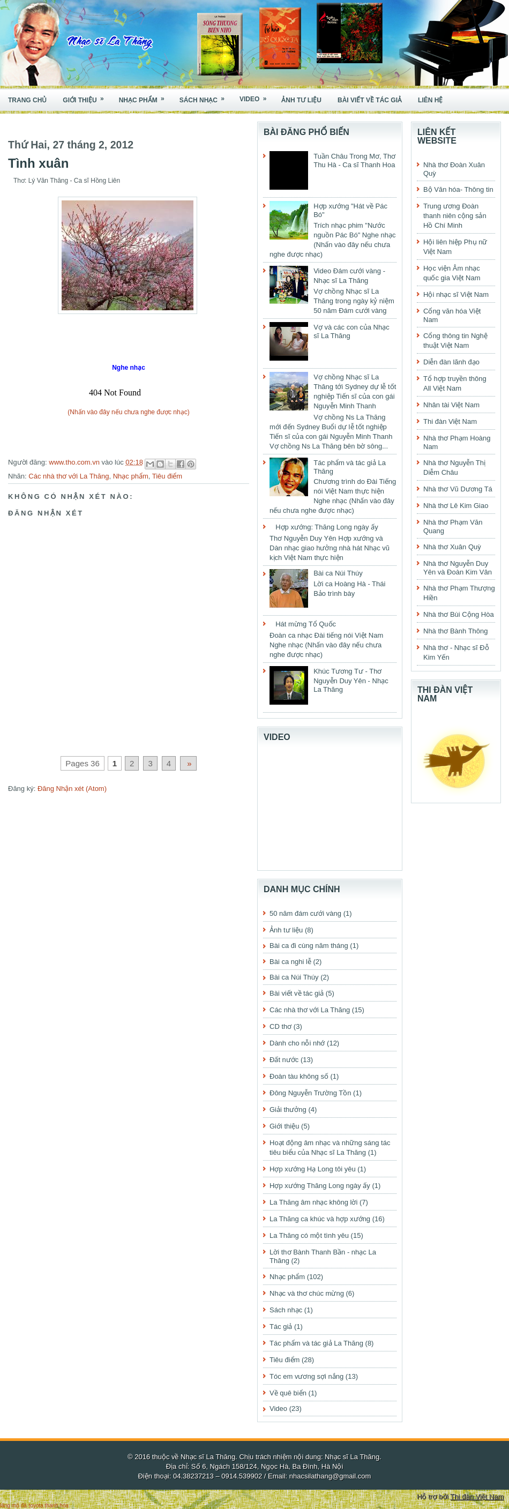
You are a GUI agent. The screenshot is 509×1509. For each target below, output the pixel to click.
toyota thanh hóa (49, 1505)
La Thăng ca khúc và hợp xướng (320, 1219)
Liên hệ (430, 100)
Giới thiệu (86, 96)
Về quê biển (288, 1393)
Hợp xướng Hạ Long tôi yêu (313, 1169)
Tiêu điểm (167, 476)
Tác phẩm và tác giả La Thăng (316, 1343)
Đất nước (284, 1060)
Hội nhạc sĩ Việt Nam (456, 294)
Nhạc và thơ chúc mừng (307, 1293)
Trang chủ (27, 100)
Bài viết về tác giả (370, 100)
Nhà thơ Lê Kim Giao (455, 506)
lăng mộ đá (13, 1505)
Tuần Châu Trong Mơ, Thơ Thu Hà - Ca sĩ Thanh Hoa (354, 160)
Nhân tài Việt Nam (451, 405)
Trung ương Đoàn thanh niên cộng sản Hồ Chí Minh (454, 215)
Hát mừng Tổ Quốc (305, 624)
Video (256, 96)
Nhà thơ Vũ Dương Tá (457, 489)
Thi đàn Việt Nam (450, 421)
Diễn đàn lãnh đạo (451, 362)
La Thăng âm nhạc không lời (313, 1202)
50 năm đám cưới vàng (305, 913)
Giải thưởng (288, 1109)
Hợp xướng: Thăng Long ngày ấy (326, 527)
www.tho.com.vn (75, 462)
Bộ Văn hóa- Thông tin (458, 189)
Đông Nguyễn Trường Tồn (310, 1093)
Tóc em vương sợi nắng (306, 1376)
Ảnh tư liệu (301, 100)
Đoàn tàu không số (299, 1076)
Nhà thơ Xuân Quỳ (452, 547)
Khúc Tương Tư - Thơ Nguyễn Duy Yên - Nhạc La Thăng (350, 680)
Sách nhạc (205, 96)
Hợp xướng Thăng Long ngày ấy (320, 1186)
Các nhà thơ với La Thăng (68, 476)
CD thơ (280, 1026)
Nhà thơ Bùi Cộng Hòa (458, 614)
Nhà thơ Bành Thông (455, 631)
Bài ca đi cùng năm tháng (309, 946)
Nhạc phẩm (145, 96)
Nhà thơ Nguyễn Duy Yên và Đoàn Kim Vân (457, 567)
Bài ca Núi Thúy (338, 573)
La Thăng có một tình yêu (309, 1235)
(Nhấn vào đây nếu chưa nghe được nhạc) (128, 412)
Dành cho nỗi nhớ (297, 1043)
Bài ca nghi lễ (290, 962)
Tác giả (281, 1327)
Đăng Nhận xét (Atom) (72, 789)
